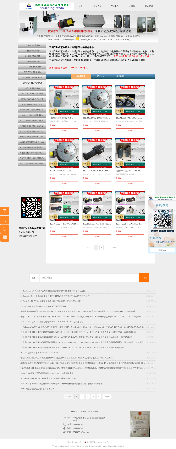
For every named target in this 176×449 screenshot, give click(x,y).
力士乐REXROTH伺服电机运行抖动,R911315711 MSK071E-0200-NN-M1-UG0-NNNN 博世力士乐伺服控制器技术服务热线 (72, 347)
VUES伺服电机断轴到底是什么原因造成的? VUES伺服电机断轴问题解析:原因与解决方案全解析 (61, 384)
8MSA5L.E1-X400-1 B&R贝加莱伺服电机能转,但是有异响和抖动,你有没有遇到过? (55, 296)
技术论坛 (120, 76)
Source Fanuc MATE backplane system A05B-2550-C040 (43, 306)
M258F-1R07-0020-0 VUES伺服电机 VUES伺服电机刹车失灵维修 (48, 378)
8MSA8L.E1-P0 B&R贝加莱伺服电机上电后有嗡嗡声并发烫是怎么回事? (51, 301)
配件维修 (101, 76)
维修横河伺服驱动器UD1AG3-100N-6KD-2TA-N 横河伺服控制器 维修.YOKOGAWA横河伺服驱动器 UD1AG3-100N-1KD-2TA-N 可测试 (77, 311)
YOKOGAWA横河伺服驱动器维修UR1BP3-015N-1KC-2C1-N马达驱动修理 (51, 322)
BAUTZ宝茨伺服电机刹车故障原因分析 (37, 389)
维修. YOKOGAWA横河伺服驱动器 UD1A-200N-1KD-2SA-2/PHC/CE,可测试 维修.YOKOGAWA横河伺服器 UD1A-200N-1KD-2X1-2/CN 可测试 (80, 317)
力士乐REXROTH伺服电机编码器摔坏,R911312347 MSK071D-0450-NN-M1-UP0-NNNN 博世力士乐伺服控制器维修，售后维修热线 (76, 337)
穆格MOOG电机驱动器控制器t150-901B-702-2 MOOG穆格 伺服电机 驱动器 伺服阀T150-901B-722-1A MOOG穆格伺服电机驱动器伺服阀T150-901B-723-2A (82, 363)
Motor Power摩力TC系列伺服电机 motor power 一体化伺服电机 (47, 373)
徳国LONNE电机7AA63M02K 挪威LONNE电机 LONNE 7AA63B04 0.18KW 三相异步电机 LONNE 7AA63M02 (66, 358)
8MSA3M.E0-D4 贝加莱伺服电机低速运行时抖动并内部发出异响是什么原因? (53, 291)
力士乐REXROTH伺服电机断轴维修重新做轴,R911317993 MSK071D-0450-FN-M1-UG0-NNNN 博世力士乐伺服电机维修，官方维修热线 (78, 332)
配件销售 (81, 76)
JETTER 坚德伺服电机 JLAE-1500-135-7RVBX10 (40, 353)
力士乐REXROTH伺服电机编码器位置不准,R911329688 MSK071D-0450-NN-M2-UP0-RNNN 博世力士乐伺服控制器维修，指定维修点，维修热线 (81, 342)
